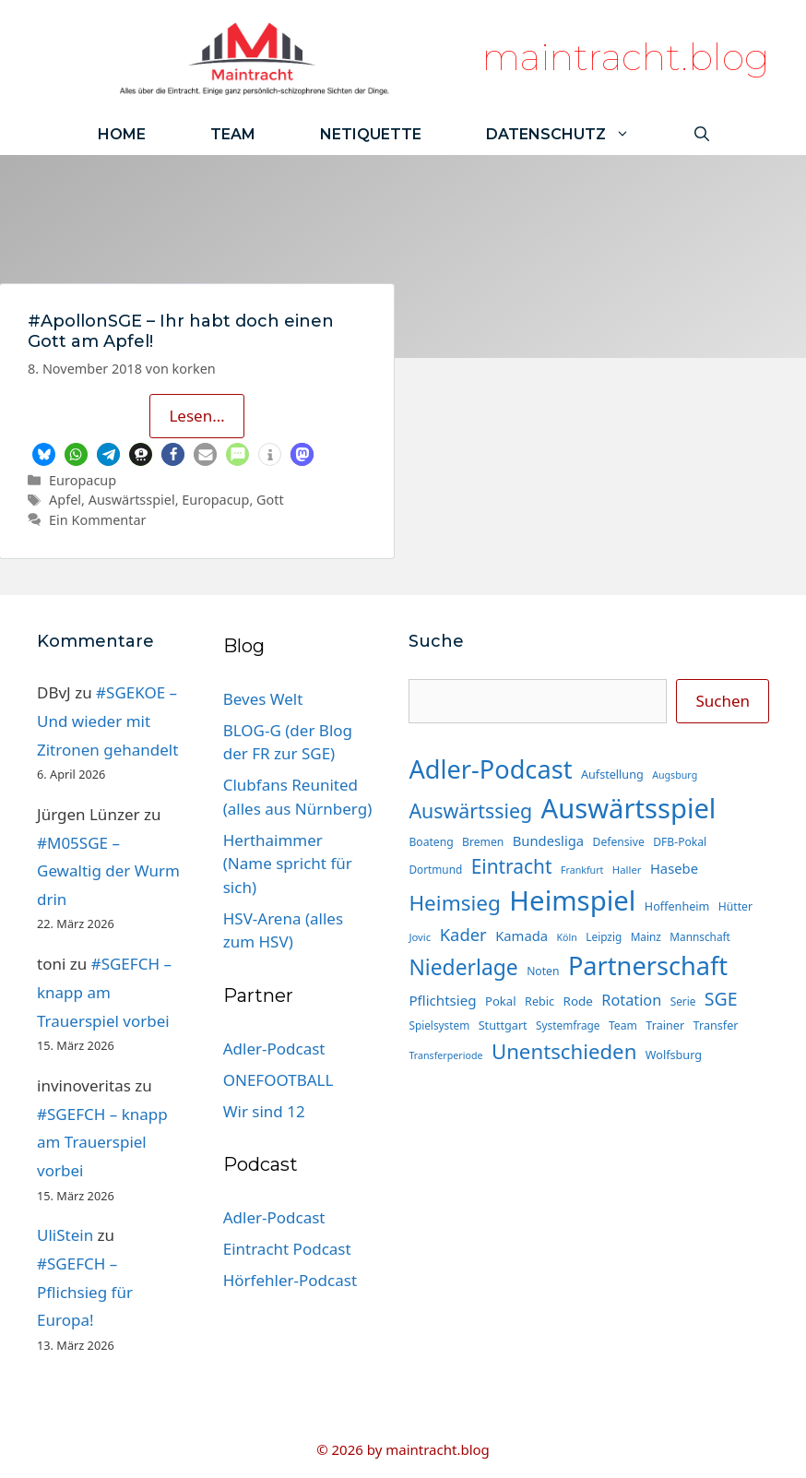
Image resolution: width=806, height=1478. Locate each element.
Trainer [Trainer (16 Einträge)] (665, 1025)
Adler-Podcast (274, 1048)
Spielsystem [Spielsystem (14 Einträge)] (439, 1025)
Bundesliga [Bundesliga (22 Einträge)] (548, 840)
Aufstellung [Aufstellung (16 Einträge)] (612, 774)
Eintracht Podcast (287, 1248)
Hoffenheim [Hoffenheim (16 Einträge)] (677, 906)
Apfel (65, 499)
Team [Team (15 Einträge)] (623, 1025)
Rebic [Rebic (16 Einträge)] (539, 1001)
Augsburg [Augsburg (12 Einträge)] (674, 775)
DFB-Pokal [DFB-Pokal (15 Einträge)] (679, 842)
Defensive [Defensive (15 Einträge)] (619, 842)
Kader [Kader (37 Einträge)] (463, 934)
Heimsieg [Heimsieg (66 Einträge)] (455, 902)
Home (122, 134)
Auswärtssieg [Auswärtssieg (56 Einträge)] (470, 810)
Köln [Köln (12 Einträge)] (567, 937)
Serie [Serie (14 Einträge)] (683, 1001)
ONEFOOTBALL (278, 1080)
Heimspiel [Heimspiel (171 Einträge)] (572, 900)
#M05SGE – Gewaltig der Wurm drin (108, 871)
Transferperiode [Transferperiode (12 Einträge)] (445, 1055)
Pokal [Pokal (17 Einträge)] (500, 1001)
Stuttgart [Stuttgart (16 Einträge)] (503, 1025)
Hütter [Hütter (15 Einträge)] (735, 906)
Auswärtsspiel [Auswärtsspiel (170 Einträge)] (629, 808)
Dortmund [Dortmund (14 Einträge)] (435, 869)
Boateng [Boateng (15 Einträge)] (431, 842)
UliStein (65, 1235)
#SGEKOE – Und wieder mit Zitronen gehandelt (107, 720)
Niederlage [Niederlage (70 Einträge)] (463, 967)
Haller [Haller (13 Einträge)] (627, 869)
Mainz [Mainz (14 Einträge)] (646, 936)
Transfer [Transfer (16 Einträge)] (716, 1025)
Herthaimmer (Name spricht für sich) (287, 863)
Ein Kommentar (97, 520)
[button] (43, 454)
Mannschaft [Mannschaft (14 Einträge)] (700, 936)
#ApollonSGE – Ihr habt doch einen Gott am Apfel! (181, 331)
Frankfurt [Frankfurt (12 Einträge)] (582, 870)
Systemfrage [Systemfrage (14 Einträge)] (567, 1025)
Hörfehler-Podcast (290, 1280)
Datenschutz (574, 134)
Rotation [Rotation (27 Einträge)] (631, 1000)
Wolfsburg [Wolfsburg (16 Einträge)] (674, 1054)
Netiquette (370, 134)
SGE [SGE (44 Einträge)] (721, 998)
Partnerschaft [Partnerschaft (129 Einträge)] (648, 965)
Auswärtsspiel (132, 499)
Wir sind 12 (264, 1111)
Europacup (82, 480)
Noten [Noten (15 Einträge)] (543, 971)
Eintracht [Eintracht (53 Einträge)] (511, 866)
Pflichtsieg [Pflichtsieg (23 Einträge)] (442, 1000)
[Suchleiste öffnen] (701, 134)
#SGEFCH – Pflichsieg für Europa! (85, 1291)
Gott (270, 499)
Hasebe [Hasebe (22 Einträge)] (674, 868)
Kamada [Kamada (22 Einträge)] (521, 935)
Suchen (722, 700)
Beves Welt (263, 698)
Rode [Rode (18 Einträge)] (578, 1001)
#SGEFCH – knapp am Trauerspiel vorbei (104, 992)
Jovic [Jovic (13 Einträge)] (420, 937)
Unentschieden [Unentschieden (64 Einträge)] (564, 1051)
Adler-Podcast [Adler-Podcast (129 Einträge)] (490, 769)
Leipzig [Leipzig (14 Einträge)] (604, 936)
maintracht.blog (625, 56)
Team (232, 134)
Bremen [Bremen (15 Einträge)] (483, 842)
